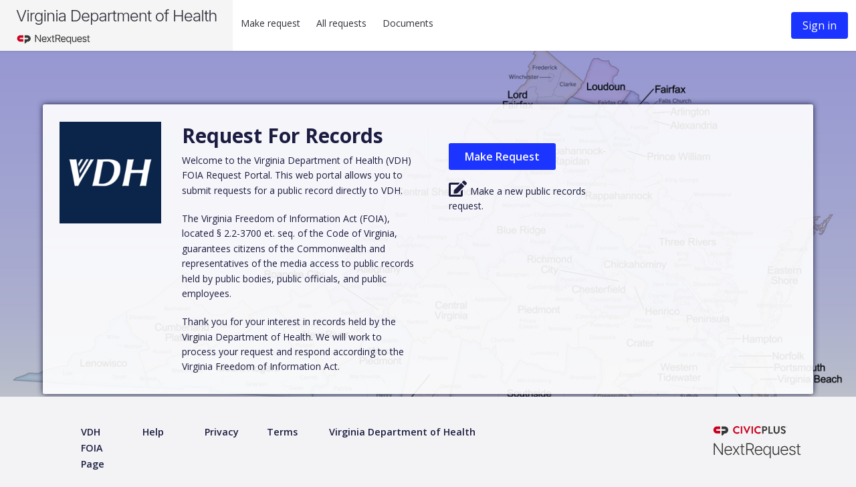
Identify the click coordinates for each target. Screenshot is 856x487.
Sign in (819, 25)
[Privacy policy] (222, 432)
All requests (341, 23)
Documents (408, 23)
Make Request (502, 156)
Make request (270, 23)
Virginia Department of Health (116, 15)
